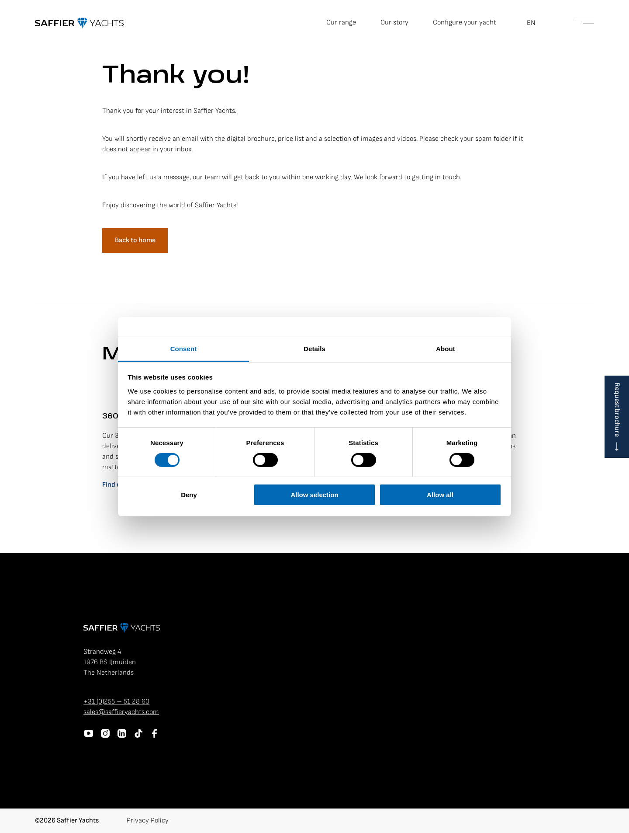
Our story (394, 22)
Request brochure (617, 410)
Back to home (135, 240)
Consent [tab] (183, 348)
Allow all (440, 494)
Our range (341, 22)
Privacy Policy (148, 820)
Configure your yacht (464, 22)
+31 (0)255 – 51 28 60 (116, 701)
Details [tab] (314, 348)
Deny (189, 494)
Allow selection (314, 494)
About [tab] (445, 348)
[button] (536, 23)
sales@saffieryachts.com (121, 712)
